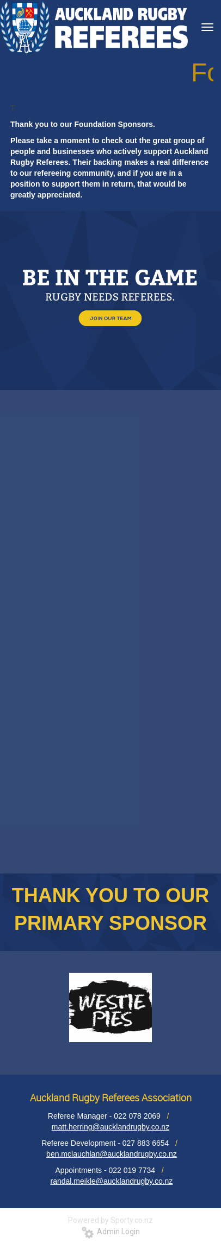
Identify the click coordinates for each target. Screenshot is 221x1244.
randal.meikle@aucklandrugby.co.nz (112, 1181)
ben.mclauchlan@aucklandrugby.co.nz (111, 1154)
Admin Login (111, 1231)
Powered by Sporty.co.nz (110, 1220)
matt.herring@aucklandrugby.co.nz (110, 1126)
